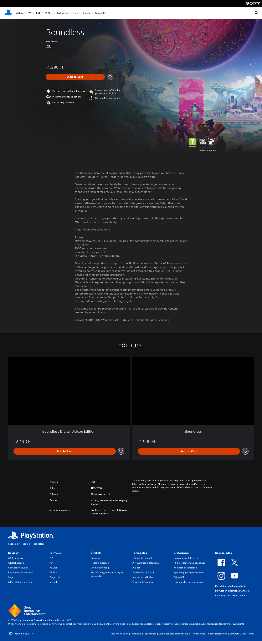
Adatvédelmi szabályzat (143, 633)
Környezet (96, 558)
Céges (11, 577)
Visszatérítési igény (142, 582)
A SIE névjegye (15, 558)
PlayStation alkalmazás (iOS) (230, 586)
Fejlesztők (179, 577)
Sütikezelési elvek (217, 633)
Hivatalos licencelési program (189, 582)
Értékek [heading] (96, 553)
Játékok (19, 13)
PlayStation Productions (20, 572)
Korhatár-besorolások (185, 567)
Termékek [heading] (55, 553)
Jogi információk (119, 633)
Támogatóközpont (142, 558)
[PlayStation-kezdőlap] (8, 13)
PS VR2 (53, 567)
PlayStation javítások (143, 572)
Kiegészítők (55, 577)
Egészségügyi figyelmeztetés (189, 572)
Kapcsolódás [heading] (223, 553)
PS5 (29, 13)
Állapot (136, 567)
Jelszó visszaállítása (143, 577)
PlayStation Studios (18, 567)
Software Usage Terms (242, 633)
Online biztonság (100, 567)
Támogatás (100, 13)
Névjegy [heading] (13, 553)
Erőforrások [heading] (181, 553)
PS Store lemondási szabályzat (190, 562)
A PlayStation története (20, 582)
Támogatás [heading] (139, 553)
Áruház (86, 13)
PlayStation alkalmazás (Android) (232, 590)
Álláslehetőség (16, 562)
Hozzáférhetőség (100, 562)
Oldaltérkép (199, 633)
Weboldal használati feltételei (174, 633)
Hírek (75, 13)
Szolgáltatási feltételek (186, 558)
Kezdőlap (13, 543)
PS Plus (48, 13)
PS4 (38, 13)
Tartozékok (62, 13)
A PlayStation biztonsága (145, 562)
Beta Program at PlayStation (230, 595)
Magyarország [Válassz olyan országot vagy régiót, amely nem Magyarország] (21, 633)
